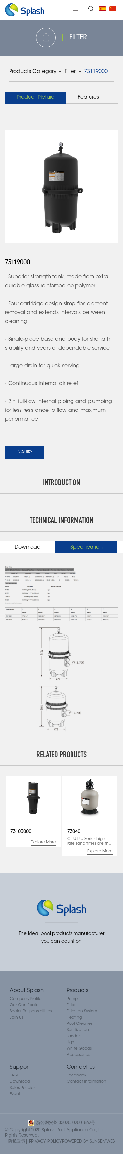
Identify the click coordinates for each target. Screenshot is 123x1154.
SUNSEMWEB (102, 1141)
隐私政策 (16, 1141)
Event (15, 1094)
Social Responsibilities (31, 1011)
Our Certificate (24, 1005)
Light (71, 1042)
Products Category (32, 71)
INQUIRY (24, 452)
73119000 (96, 71)
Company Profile (26, 999)
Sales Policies (22, 1088)
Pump (72, 999)
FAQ (14, 1075)
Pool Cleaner (79, 1024)
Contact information (86, 1082)
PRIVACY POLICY (45, 1141)
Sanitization (78, 1030)
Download (20, 1082)
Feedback (76, 1075)
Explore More (43, 842)
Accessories (78, 1055)
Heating (74, 1018)
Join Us (16, 1018)
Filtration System (82, 1011)
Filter (70, 71)
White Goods (79, 1049)
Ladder (73, 1036)
